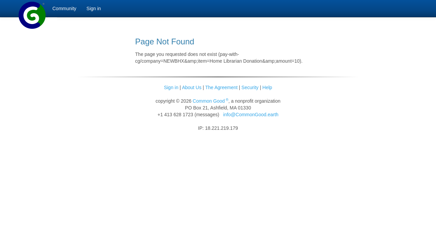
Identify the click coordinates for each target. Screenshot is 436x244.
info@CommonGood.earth (250, 114)
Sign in (171, 87)
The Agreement (221, 87)
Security (250, 87)
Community (64, 8)
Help (267, 87)
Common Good (210, 101)
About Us (191, 87)
